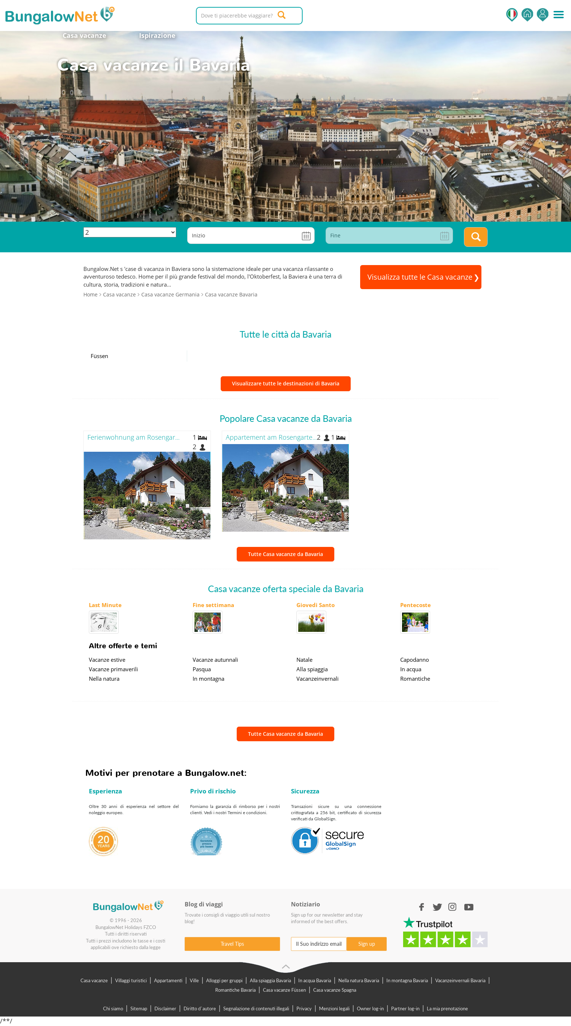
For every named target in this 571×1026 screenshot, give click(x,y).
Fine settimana (213, 605)
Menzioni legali (334, 1008)
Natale (304, 659)
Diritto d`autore (200, 1008)
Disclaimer (165, 1008)
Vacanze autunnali (215, 659)
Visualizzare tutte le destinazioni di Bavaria (285, 383)
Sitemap (138, 1008)
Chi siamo (113, 1008)
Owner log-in (370, 1008)
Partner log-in (405, 1008)
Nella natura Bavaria (358, 980)
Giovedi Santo (315, 605)
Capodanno (414, 659)
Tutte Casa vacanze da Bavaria (285, 554)
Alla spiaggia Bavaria (270, 980)
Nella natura (104, 678)
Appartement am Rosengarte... (271, 437)
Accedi (542, 15)
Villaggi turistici (131, 980)
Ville (194, 980)
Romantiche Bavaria (235, 990)
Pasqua (202, 669)
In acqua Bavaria (314, 980)
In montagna (208, 678)
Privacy (304, 1008)
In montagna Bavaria (407, 980)
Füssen (99, 356)
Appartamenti (168, 980)
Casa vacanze (84, 35)
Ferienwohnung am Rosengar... (133, 437)
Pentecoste (415, 605)
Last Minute (105, 605)
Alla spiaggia (312, 669)
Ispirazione (157, 35)
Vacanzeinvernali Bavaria (460, 980)
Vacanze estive (107, 659)
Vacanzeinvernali (317, 678)
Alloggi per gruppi (224, 980)
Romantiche (415, 678)
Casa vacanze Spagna (334, 990)
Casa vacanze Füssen (284, 990)
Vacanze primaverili (113, 669)
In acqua (410, 669)
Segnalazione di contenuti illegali (256, 1008)
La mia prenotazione (447, 1008)
